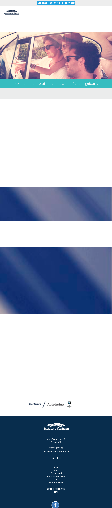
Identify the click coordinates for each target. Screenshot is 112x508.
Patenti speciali (56, 482)
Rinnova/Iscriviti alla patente (56, 3)
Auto (56, 467)
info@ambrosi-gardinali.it (57, 451)
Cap (56, 479)
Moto (56, 470)
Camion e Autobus (56, 476)
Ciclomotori (56, 473)
